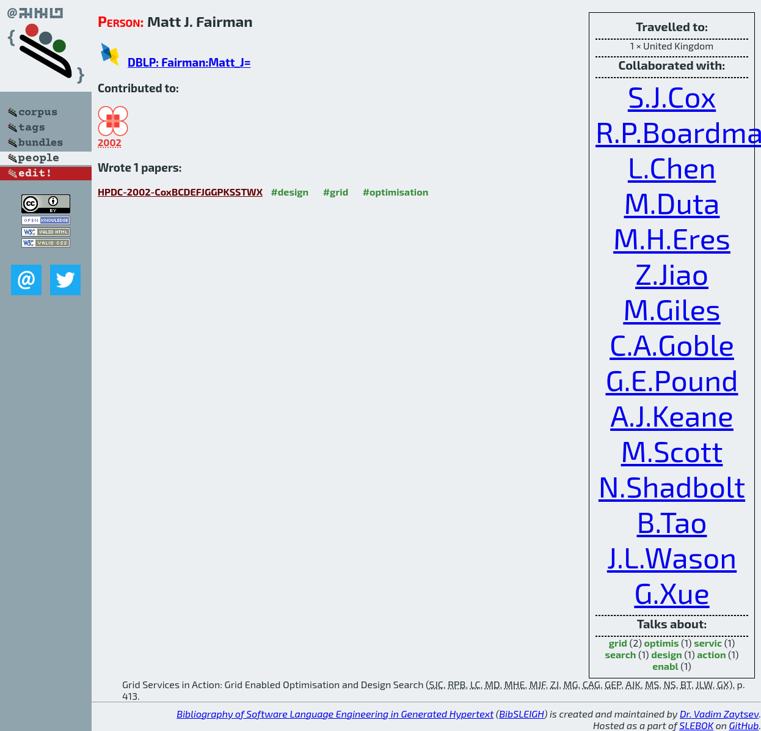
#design (289, 191)
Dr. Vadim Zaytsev (719, 713)
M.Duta (672, 202)
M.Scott (672, 450)
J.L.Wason (672, 557)
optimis (661, 642)
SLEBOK (696, 725)
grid (618, 642)
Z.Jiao (671, 273)
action (711, 654)
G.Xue (671, 592)
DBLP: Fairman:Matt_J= (189, 62)
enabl (665, 666)
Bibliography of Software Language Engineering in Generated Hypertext (335, 713)
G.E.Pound (671, 379)
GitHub (744, 725)
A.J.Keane (672, 415)
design (666, 654)
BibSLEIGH (521, 713)
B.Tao (671, 521)
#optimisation (396, 191)
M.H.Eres (671, 237)
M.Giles (671, 308)
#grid (336, 191)
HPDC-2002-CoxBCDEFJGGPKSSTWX (180, 191)
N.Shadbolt (672, 486)
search (620, 654)
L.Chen (672, 167)
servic (708, 642)
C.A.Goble (672, 344)
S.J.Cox (672, 96)
